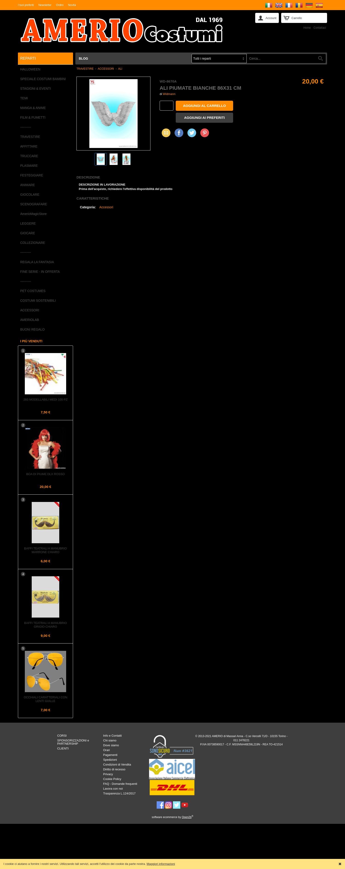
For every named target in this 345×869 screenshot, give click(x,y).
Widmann (169, 94)
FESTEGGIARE (31, 175)
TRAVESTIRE (30, 137)
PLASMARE (29, 165)
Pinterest (205, 132)
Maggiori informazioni (161, 864)
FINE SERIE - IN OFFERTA (40, 271)
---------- (25, 127)
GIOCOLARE (29, 194)
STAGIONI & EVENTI (35, 88)
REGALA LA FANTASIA (37, 262)
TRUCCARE (29, 156)
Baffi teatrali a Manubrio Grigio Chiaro (45, 624)
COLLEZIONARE (32, 243)
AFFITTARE (28, 146)
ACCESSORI (29, 310)
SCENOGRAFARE (33, 204)
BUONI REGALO (32, 329)
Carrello (296, 18)
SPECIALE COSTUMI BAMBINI (43, 79)
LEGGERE (28, 223)
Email (165, 132)
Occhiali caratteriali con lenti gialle (45, 699)
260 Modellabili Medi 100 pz (45, 399)
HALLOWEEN (30, 69)
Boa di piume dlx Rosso (45, 474)
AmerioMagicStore (33, 214)
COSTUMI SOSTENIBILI (38, 300)
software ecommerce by (172, 817)
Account (271, 18)
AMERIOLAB (29, 320)
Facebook (179, 132)
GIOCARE (27, 233)
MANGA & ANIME (33, 108)
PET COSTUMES (32, 291)
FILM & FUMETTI (32, 117)
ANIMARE (27, 185)
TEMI (24, 98)
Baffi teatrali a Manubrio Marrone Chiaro (45, 550)
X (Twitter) (192, 134)
